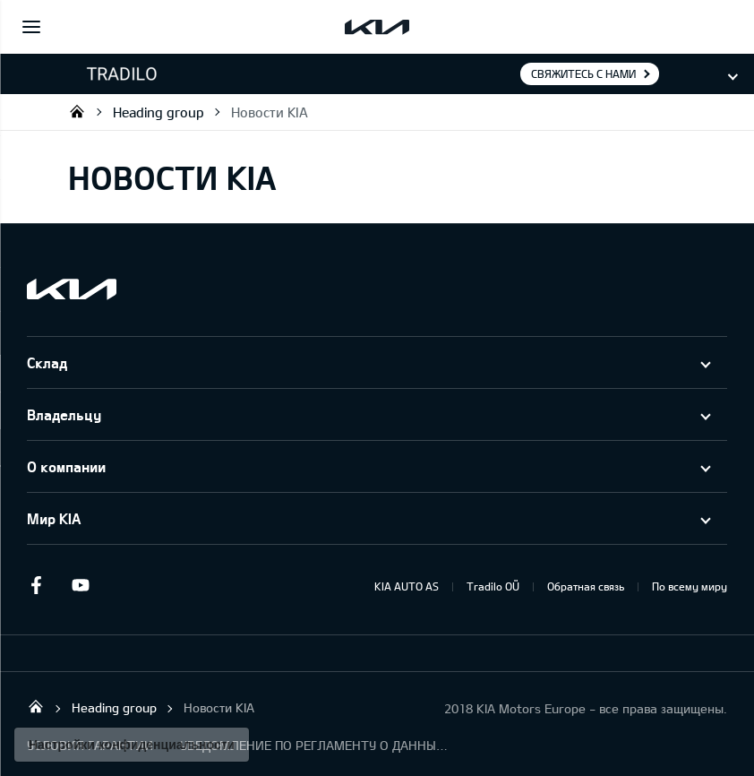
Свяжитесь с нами (583, 73)
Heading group (158, 112)
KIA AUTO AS (406, 586)
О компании (66, 466)
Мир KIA (54, 518)
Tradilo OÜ (77, 111)
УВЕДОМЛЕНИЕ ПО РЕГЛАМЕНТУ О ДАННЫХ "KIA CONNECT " (314, 745)
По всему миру (689, 586)
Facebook (36, 585)
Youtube (81, 585)
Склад (47, 362)
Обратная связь (585, 586)
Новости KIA (269, 112)
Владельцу (64, 414)
